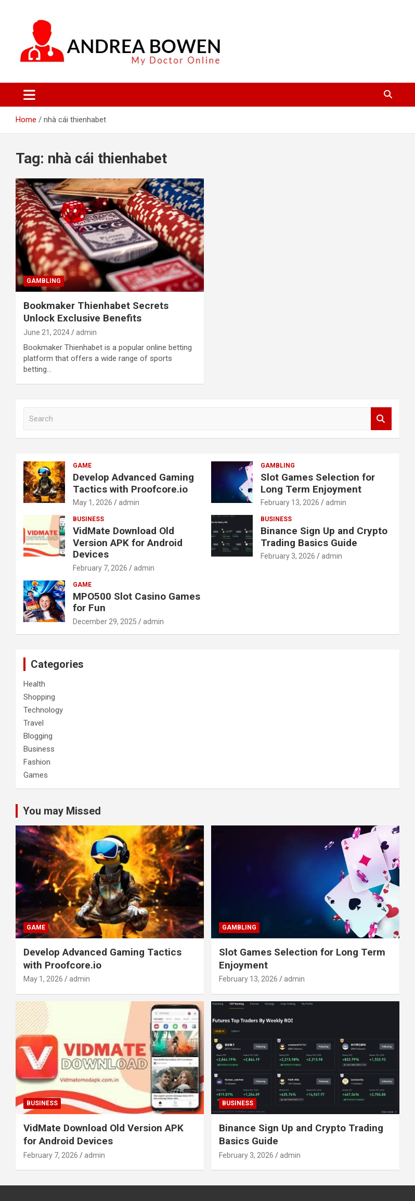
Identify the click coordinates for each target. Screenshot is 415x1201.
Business (88, 519)
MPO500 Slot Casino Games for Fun (136, 602)
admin (86, 332)
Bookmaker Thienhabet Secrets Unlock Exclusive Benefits (95, 312)
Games (35, 775)
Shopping (39, 697)
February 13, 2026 (290, 502)
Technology (43, 710)
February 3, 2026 (288, 556)
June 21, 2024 (46, 332)
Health (34, 684)
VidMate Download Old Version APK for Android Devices (128, 543)
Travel (33, 723)
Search (381, 419)
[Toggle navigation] (29, 95)
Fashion (36, 762)
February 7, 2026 (100, 568)
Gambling (44, 281)
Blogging (38, 736)
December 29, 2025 (105, 621)
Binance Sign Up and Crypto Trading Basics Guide (324, 537)
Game (82, 465)
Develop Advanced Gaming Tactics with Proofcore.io (133, 483)
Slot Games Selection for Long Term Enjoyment (318, 483)
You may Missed (62, 811)
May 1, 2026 (92, 502)
